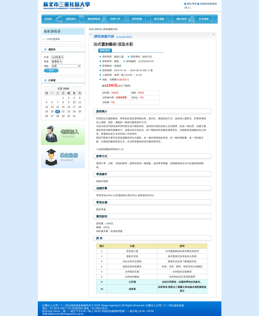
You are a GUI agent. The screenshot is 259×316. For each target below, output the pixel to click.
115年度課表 (53, 39)
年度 (46, 57)
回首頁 (51, 19)
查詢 (51, 70)
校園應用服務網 (208, 3)
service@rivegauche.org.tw (68, 313)
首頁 (91, 29)
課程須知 (73, 19)
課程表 (98, 29)
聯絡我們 (206, 19)
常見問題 (140, 19)
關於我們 (184, 19)
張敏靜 (117, 65)
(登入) (187, 7)
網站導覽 (192, 3)
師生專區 (162, 19)
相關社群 (117, 19)
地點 (46, 66)
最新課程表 (95, 19)
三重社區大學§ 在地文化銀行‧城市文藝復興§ (67, 5)
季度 (46, 61)
